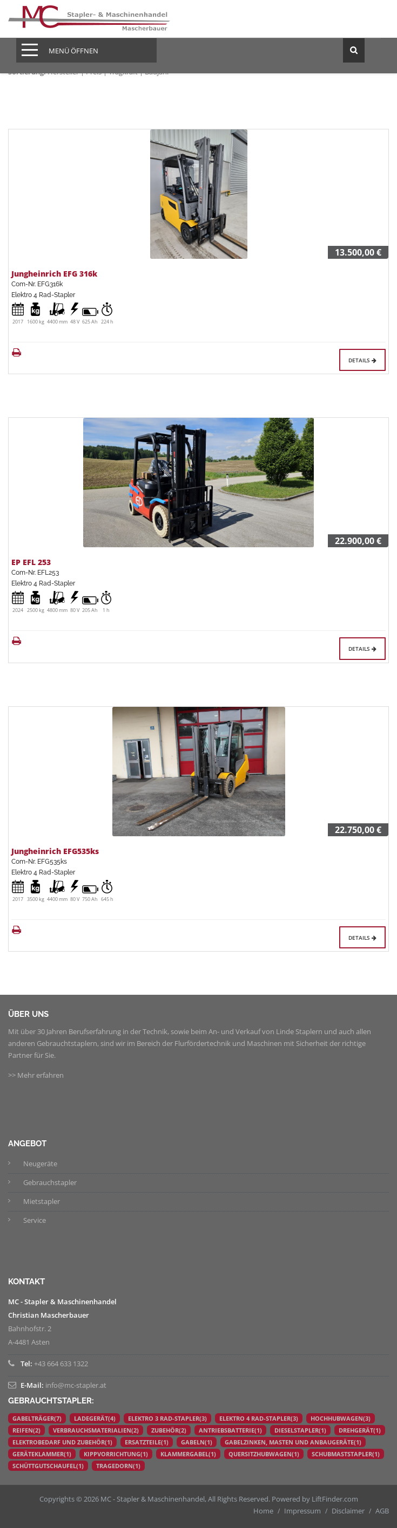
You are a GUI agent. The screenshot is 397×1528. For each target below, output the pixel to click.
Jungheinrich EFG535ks (55, 851)
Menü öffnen (73, 51)
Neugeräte (40, 1163)
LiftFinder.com (335, 1499)
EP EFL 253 (31, 562)
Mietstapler (41, 1201)
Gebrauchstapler (50, 1182)
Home (263, 1511)
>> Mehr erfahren (36, 1075)
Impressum (302, 1511)
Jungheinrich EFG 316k (54, 274)
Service (34, 1220)
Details (362, 360)
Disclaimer (348, 1511)
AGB (382, 1511)
